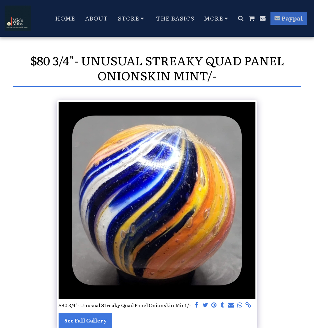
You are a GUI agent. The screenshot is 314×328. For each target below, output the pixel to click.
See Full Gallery (85, 320)
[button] (241, 18)
